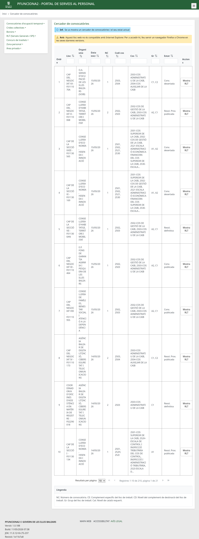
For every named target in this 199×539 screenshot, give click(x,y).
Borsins (10, 31)
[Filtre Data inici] (96, 61)
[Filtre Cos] (138, 61)
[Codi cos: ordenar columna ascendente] (120, 56)
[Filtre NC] (108, 61)
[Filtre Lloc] (70, 61)
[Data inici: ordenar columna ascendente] (96, 56)
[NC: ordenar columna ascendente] (108, 56)
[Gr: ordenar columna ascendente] (155, 56)
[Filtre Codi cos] (120, 61)
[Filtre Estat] (171, 61)
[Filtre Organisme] (83, 61)
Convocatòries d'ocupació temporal (24, 23)
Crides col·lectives (15, 27)
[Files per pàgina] (101, 481)
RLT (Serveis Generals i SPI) (20, 35)
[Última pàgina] (168, 480)
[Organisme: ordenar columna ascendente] (82, 56)
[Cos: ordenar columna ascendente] (138, 56)
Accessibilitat (101, 521)
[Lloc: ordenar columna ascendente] (70, 56)
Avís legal (116, 521)
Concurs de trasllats (16, 40)
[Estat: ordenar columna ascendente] (171, 56)
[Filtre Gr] (155, 61)
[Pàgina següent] (162, 480)
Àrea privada (13, 48)
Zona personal (13, 44)
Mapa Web (85, 521)
